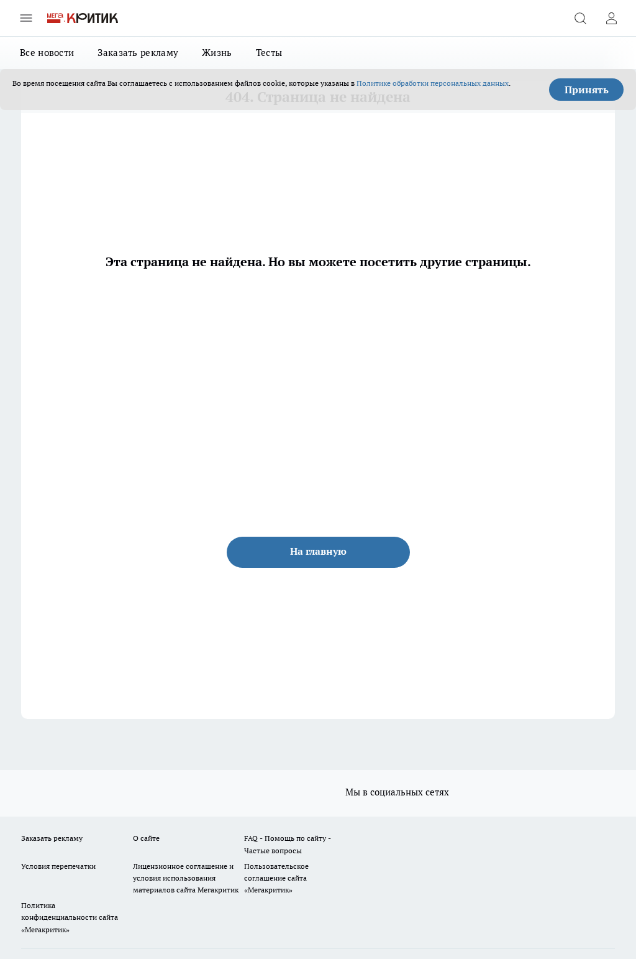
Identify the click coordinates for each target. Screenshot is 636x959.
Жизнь (217, 52)
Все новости (47, 52)
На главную (318, 551)
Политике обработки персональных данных (433, 83)
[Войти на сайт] (611, 18)
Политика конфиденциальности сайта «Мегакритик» (69, 917)
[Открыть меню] (26, 18)
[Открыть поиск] (580, 18)
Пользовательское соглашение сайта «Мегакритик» (276, 877)
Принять (587, 89)
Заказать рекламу (138, 52)
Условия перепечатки (58, 866)
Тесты (269, 52)
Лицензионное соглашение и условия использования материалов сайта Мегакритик (185, 877)
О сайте (146, 838)
